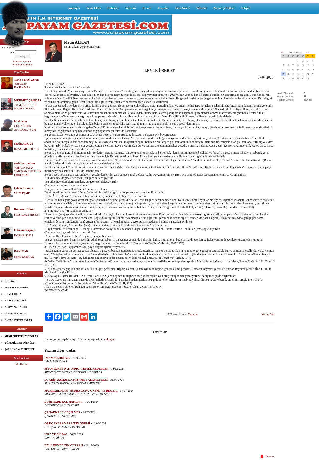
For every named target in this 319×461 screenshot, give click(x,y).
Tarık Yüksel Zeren (26, 79)
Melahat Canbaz (24, 163)
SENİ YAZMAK (24, 256)
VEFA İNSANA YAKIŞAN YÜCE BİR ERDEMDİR (27, 171)
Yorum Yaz (268, 314)
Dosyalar (163, 8)
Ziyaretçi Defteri (223, 8)
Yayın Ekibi (93, 8)
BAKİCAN (21, 251)
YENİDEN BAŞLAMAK (22, 85)
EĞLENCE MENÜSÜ (16, 287)
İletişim (245, 8)
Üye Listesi (10, 281)
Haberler (113, 8)
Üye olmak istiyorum (22, 64)
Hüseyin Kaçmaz (25, 230)
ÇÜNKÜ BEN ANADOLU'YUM (25, 127)
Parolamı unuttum (22, 61)
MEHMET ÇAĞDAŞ (27, 100)
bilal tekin (20, 121)
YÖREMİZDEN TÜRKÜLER (20, 342)
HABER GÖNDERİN (16, 300)
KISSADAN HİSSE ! (27, 214)
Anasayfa (74, 8)
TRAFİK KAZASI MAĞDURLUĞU (25, 106)
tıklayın (110, 339)
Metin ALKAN (23, 143)
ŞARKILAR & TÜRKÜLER (20, 349)
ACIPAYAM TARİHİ (16, 307)
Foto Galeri (182, 8)
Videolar (201, 8)
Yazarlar (130, 8)
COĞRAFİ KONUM (16, 313)
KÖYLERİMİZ (13, 294)
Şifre (12, 52)
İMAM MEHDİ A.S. (26, 149)
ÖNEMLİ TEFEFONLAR (18, 320)
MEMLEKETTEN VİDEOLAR (21, 336)
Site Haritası (22, 364)
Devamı (267, 456)
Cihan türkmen (24, 188)
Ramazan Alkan (24, 209)
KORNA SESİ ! (23, 235)
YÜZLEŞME (22, 193)
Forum (147, 8)
